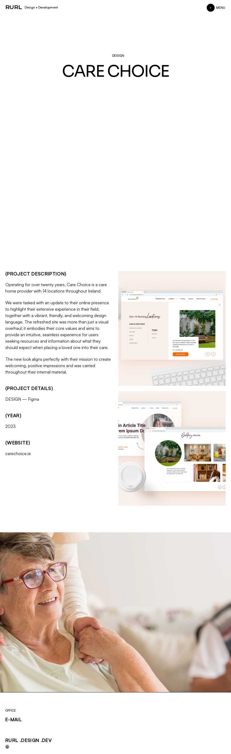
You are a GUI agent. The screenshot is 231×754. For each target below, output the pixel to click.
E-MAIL (13, 719)
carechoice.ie (18, 453)
